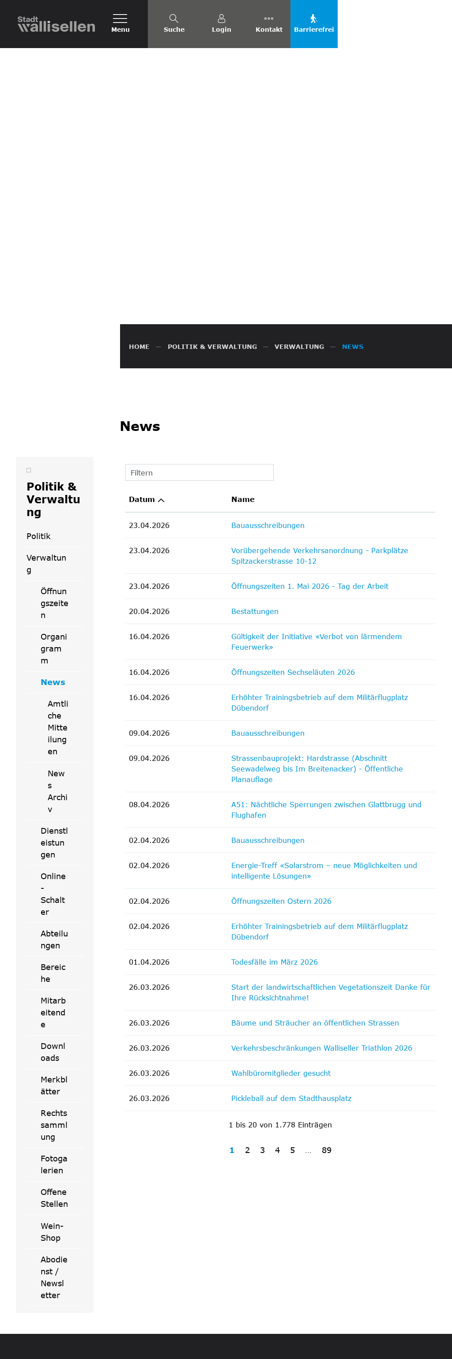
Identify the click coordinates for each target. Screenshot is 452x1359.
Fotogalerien (54, 974)
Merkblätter (54, 895)
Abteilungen (54, 749)
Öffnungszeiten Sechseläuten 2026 (238, 471)
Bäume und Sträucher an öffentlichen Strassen (260, 779)
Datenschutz (329, 1346)
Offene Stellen (54, 1007)
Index (404, 1346)
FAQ (298, 1346)
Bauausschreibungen (213, 334)
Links (427, 1346)
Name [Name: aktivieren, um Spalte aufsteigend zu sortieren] (188, 308)
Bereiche (53, 782)
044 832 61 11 (259, 1226)
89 (326, 906)
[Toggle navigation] (120, 24)
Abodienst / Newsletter (54, 1086)
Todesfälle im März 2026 (220, 718)
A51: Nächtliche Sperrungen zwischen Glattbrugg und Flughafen (290, 582)
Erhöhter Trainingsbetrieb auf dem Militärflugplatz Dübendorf (285, 496)
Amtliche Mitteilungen (58, 536)
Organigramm (54, 458)
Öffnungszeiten (54, 412)
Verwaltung (46, 373)
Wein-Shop (52, 1041)
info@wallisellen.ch (266, 1236)
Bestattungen (200, 420)
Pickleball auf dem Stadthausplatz (237, 854)
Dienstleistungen (54, 652)
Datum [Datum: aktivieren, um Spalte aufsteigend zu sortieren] (142, 308)
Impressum (372, 1346)
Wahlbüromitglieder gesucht (226, 829)
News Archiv (58, 600)
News (61, 494)
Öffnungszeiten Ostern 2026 (227, 668)
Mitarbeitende (53, 822)
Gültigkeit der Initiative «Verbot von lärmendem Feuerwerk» (284, 446)
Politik (38, 345)
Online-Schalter (53, 703)
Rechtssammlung (54, 934)
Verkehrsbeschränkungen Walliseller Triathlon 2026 (267, 804)
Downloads (53, 861)
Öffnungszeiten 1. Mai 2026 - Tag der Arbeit (255, 395)
